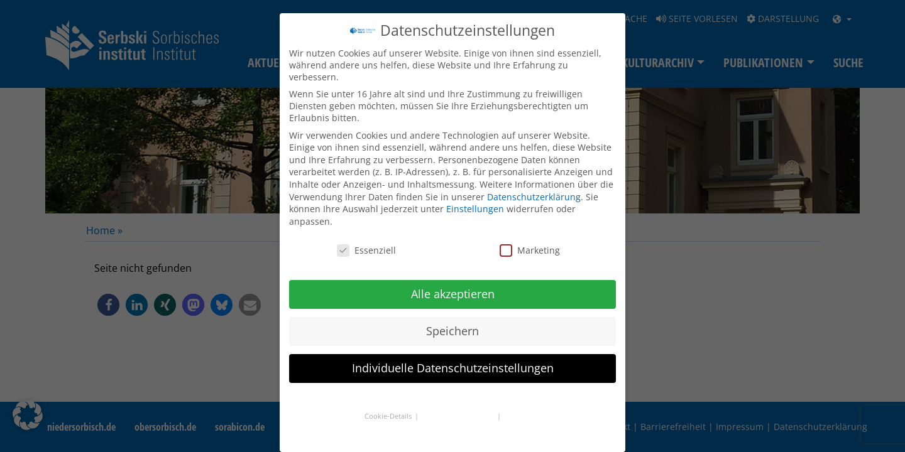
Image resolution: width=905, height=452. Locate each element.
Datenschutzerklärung (534, 197)
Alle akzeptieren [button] (453, 293)
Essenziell (366, 250)
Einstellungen (475, 209)
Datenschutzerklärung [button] (459, 416)
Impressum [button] (522, 416)
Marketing (530, 250)
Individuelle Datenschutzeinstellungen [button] (453, 367)
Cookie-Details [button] (389, 416)
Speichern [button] (452, 330)
